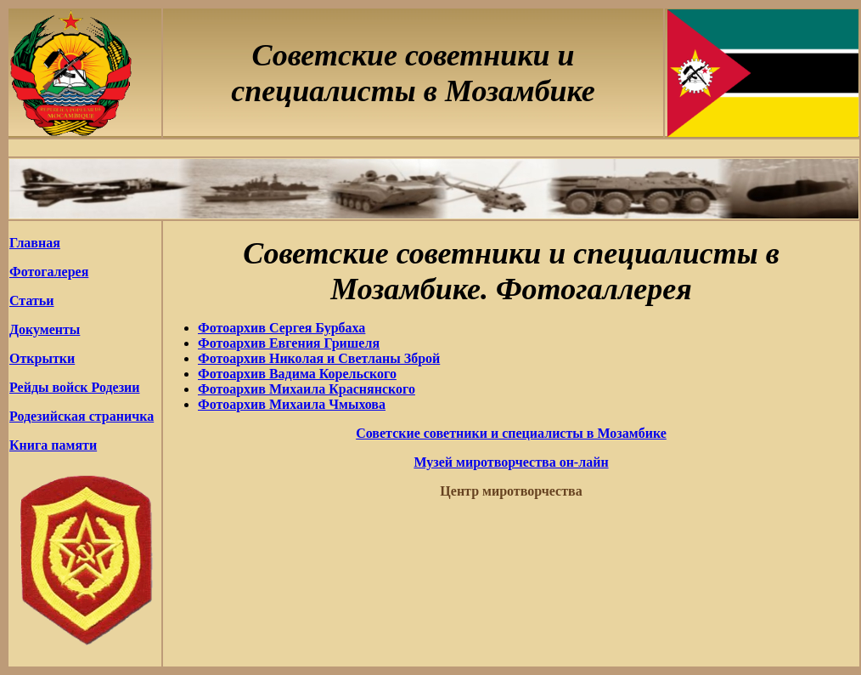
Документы (44, 329)
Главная (34, 242)
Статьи (31, 300)
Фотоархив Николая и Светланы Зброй (319, 358)
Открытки (42, 358)
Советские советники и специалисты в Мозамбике (511, 433)
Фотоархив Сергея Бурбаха (281, 327)
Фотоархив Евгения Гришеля (289, 343)
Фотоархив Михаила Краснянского (306, 389)
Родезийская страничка (81, 416)
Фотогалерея (48, 271)
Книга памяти (53, 445)
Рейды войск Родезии (74, 387)
